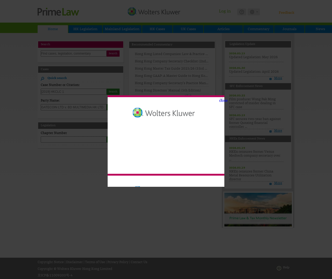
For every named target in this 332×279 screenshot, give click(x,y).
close (223, 100)
